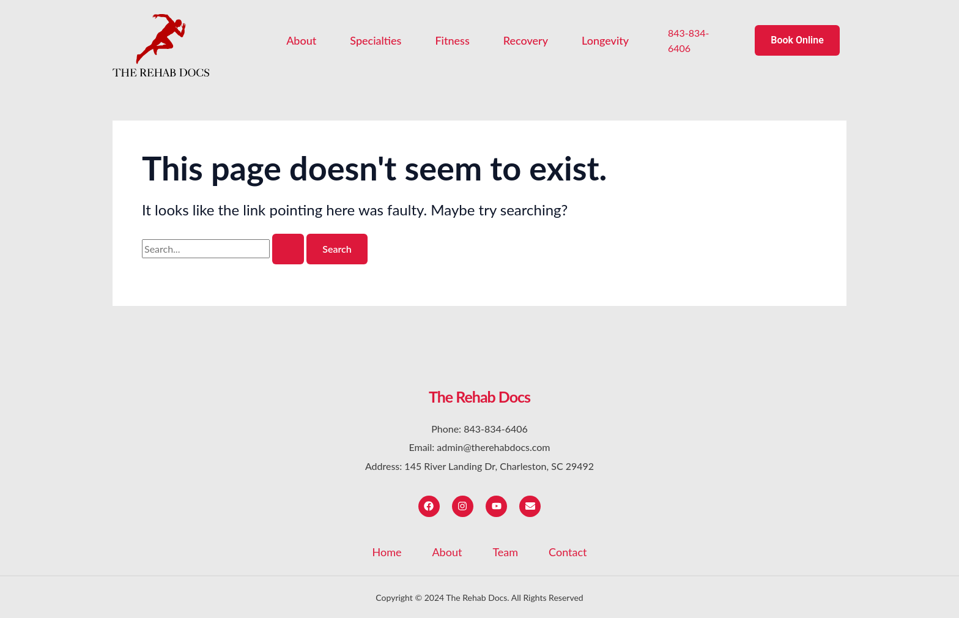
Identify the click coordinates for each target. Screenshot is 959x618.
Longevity (605, 40)
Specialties (375, 40)
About (301, 40)
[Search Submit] (288, 249)
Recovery (525, 40)
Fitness (452, 40)
